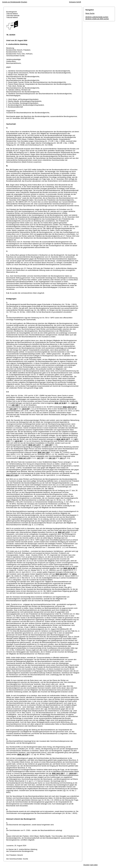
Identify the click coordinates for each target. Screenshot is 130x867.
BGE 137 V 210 (12, 475)
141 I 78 (40, 458)
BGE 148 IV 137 (69, 407)
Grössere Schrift (75, 2)
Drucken (24, 2)
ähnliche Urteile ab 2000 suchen (97, 19)
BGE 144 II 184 (57, 773)
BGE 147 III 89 (60, 403)
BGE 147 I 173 (34, 445)
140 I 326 (14, 405)
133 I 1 (62, 458)
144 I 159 (74, 403)
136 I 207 (48, 445)
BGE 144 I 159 (43, 452)
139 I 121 (52, 458)
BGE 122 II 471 (61, 574)
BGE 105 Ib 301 (69, 568)
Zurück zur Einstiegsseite (11, 2)
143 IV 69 (25, 409)
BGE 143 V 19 (23, 754)
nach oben (94, 865)
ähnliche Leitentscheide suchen (96, 17)
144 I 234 (12, 409)
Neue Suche (90, 13)
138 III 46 (72, 773)
